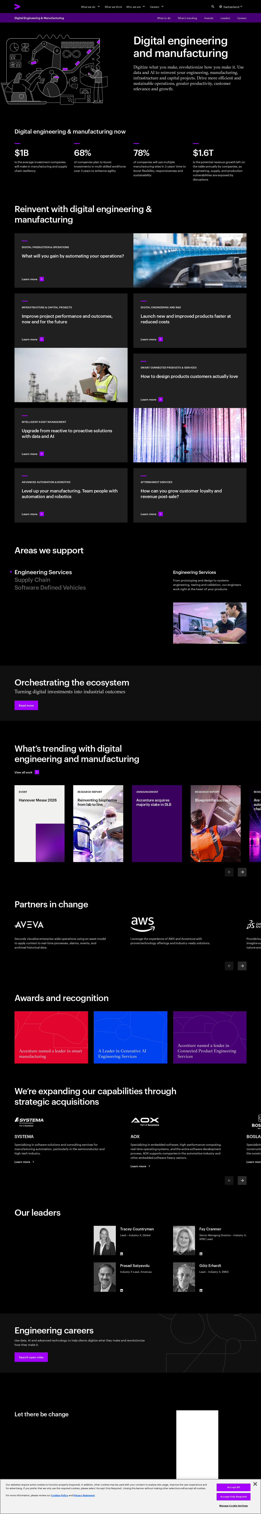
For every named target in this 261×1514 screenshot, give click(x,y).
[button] (26, 705)
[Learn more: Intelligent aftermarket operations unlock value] (189, 495)
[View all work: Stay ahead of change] (26, 772)
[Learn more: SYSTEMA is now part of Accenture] (24, 1161)
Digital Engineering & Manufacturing (39, 18)
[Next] (242, 872)
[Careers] (157, 6)
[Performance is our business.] (140, 1166)
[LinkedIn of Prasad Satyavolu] (121, 1290)
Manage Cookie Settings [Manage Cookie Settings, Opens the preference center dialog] (233, 1506)
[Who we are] (136, 6)
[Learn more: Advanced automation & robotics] (71, 495)
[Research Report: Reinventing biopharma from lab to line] (98, 823)
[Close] (255, 1484)
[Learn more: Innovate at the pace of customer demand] (189, 320)
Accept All (233, 1487)
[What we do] (91, 6)
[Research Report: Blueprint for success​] (216, 823)
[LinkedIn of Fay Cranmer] (200, 1253)
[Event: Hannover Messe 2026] (39, 823)
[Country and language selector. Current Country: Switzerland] (231, 6)
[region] (130, 1496)
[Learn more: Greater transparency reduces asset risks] (71, 435)
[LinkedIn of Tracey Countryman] (121, 1253)
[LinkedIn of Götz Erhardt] (200, 1290)
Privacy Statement (84, 1495)
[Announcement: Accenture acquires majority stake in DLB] (157, 823)
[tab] (71, 571)
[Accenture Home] (25, 6)
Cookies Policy (59, 1495)
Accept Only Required (233, 1497)
